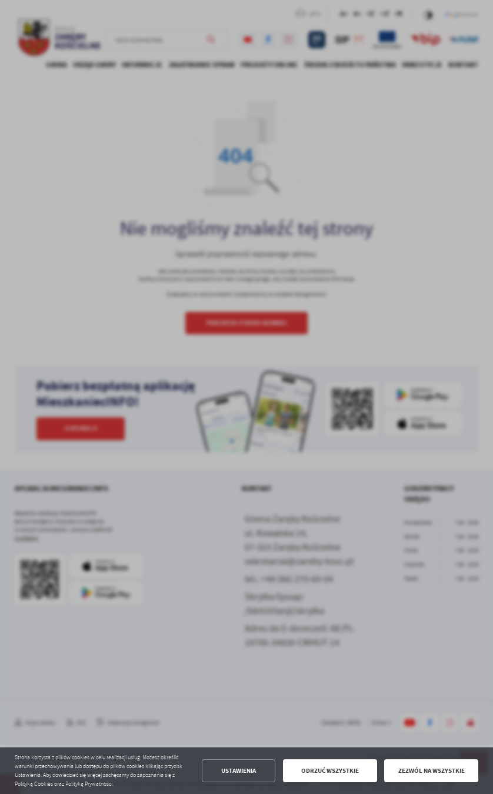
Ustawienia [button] (238, 770)
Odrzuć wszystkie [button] (330, 770)
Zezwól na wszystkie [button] (431, 770)
